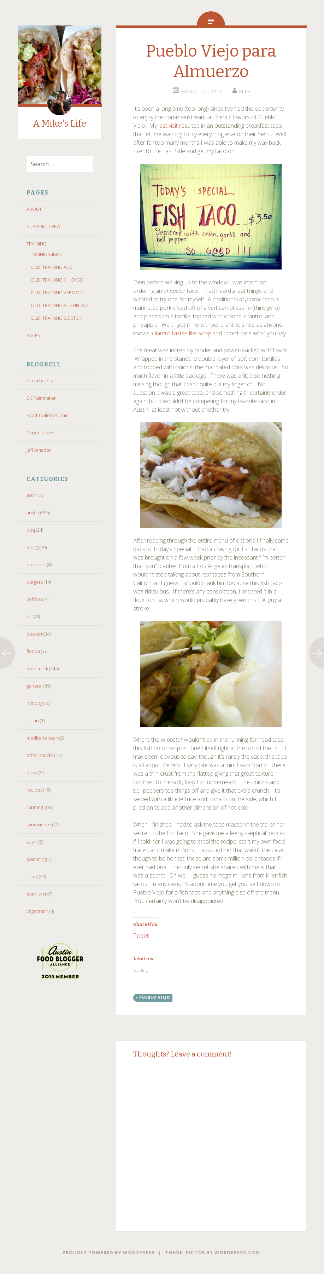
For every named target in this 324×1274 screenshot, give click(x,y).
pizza (32, 772)
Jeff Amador (38, 450)
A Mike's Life (59, 123)
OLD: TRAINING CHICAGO (57, 280)
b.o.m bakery (39, 380)
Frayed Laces (40, 432)
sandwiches (38, 824)
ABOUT (34, 209)
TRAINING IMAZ (47, 254)
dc (29, 616)
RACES (33, 335)
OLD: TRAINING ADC (51, 267)
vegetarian (37, 911)
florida (33, 651)
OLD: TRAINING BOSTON (57, 318)
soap (204, 333)
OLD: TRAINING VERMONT (58, 292)
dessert (34, 634)
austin (32, 512)
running (34, 807)
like (193, 333)
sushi (31, 842)
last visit (168, 125)
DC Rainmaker (41, 398)
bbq (30, 530)
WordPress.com (237, 1252)
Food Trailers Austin (47, 415)
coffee (33, 599)
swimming (36, 859)
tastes (180, 333)
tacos (32, 876)
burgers (34, 582)
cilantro (161, 333)
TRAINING (36, 244)
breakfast (36, 564)
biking (32, 547)
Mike (245, 91)
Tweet (141, 935)
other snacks (39, 755)
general (34, 686)
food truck (37, 668)
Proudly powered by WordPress (109, 1252)
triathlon (35, 894)
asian (31, 495)
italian (32, 720)
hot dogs (35, 703)
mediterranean (42, 738)
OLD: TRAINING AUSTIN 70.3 (60, 305)
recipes (34, 790)
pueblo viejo (154, 997)
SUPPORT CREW (43, 226)
